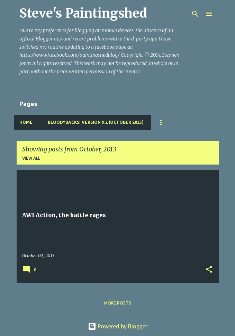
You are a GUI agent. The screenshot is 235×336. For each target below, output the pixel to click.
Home (26, 122)
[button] (209, 269)
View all (31, 158)
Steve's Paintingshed (83, 13)
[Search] (195, 14)
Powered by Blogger (117, 326)
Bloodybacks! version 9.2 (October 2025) (96, 122)
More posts (117, 303)
